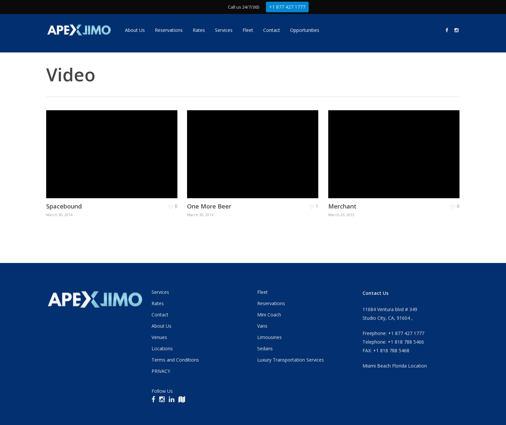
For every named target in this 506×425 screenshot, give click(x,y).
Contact (160, 314)
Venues (159, 337)
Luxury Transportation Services (290, 360)
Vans (262, 326)
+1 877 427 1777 (289, 7)
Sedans (265, 348)
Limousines (269, 337)
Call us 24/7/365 (243, 7)
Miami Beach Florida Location (394, 366)
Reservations (271, 303)
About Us (161, 326)
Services (160, 292)
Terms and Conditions (175, 360)
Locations (162, 348)
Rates (158, 303)
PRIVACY (161, 371)
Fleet (262, 292)
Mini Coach (269, 314)
